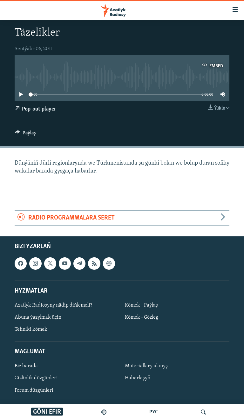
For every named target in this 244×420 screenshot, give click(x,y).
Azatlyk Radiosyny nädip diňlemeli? (53, 305)
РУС (153, 412)
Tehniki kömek (31, 329)
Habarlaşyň (137, 378)
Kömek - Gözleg (141, 317)
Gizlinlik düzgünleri (36, 378)
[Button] (25, 134)
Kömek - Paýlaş (141, 305)
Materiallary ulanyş (146, 366)
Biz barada (26, 366)
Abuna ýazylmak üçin (38, 317)
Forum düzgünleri (34, 390)
